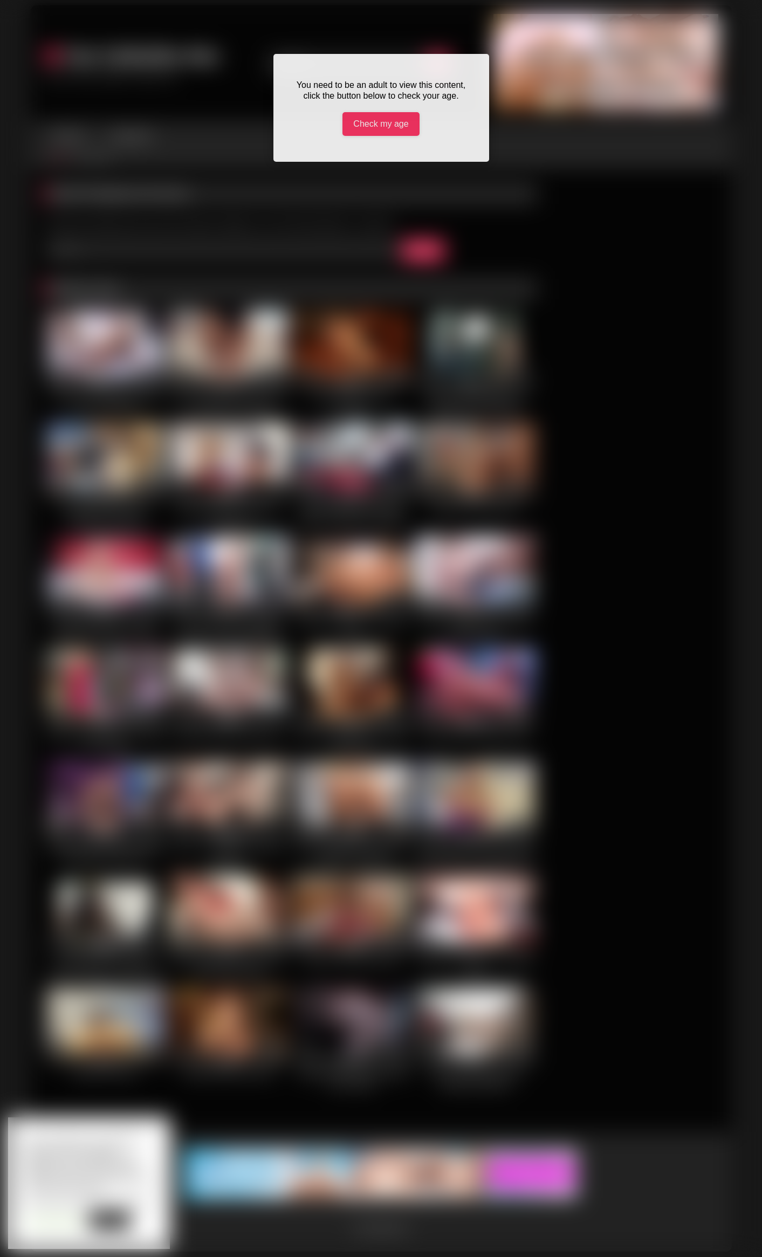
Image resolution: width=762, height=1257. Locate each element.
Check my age (380, 123)
